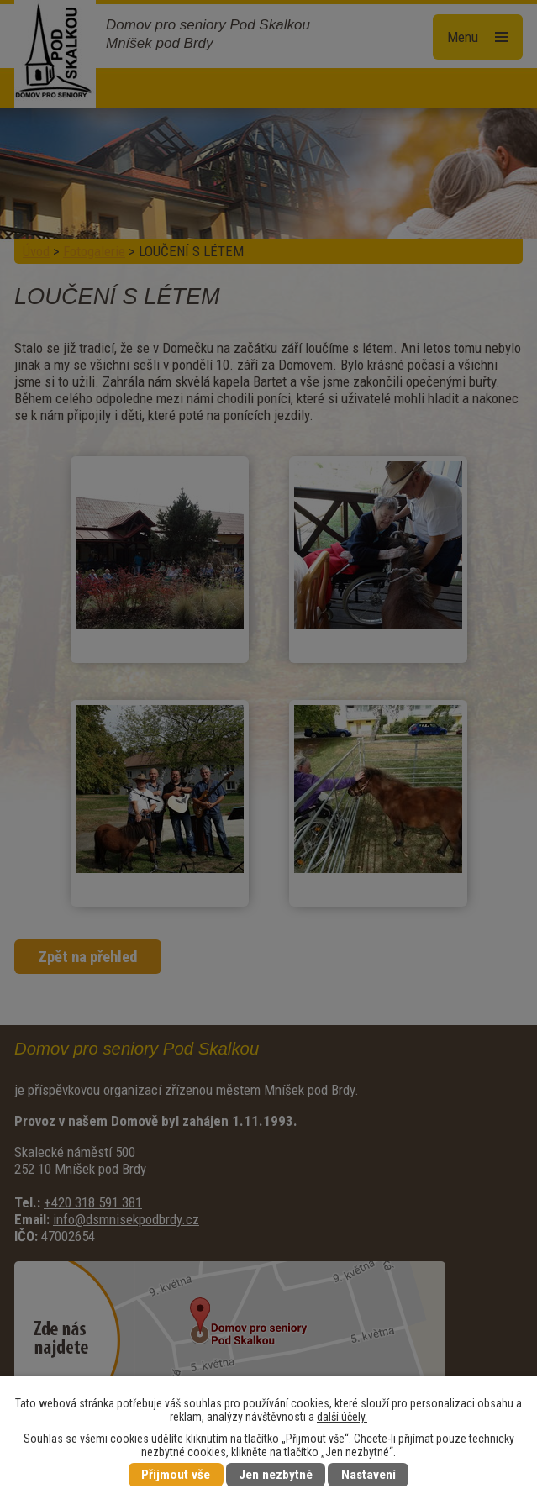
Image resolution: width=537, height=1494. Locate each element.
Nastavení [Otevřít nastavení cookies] (368, 1474)
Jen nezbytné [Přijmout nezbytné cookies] (276, 1474)
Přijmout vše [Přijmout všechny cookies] (175, 1474)
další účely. (342, 1416)
